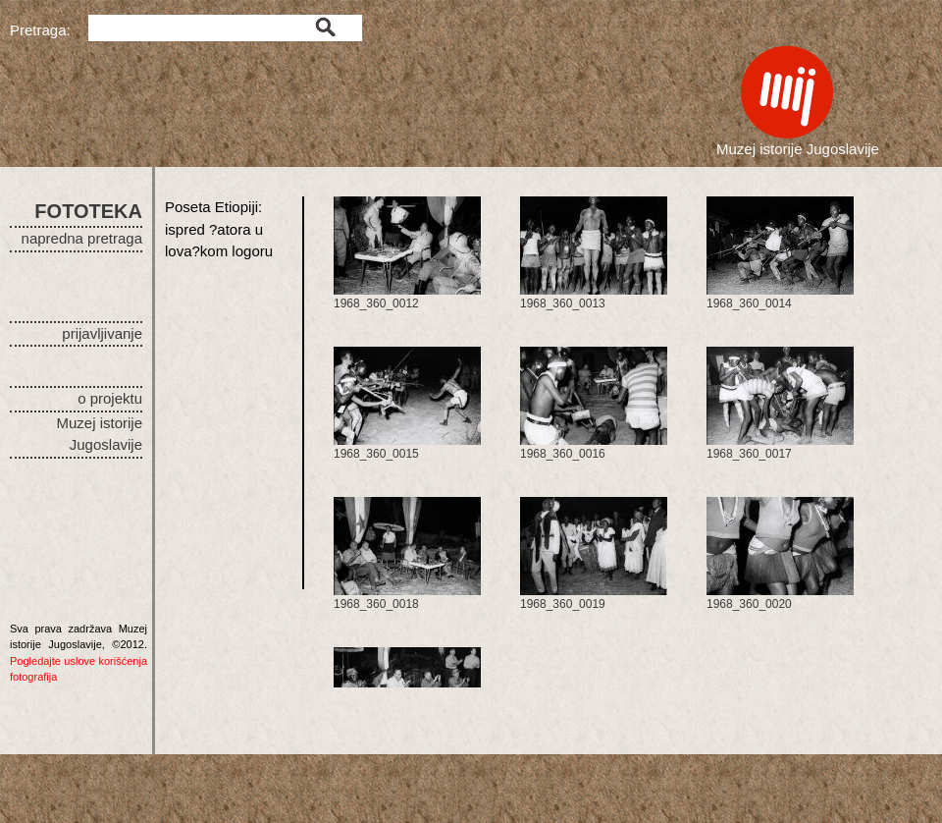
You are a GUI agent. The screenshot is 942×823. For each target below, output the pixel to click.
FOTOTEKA (88, 211)
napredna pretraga (82, 238)
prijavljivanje (102, 333)
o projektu (110, 398)
